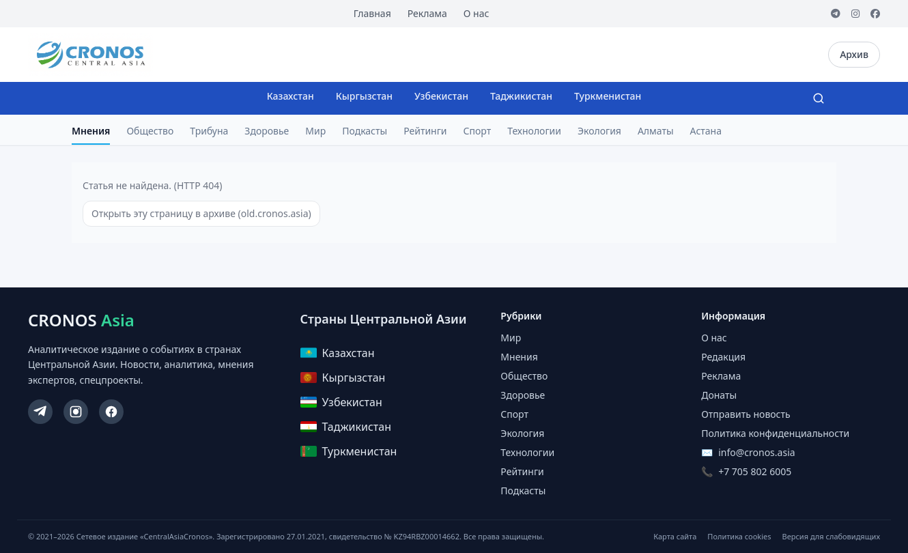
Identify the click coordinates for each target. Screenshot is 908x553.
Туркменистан (607, 95)
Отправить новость (745, 414)
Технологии (534, 130)
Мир (315, 130)
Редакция (723, 356)
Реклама (427, 13)
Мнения (91, 130)
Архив (854, 54)
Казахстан (290, 95)
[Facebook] (875, 13)
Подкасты (364, 130)
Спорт (478, 130)
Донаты (719, 394)
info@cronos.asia (756, 452)
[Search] (818, 98)
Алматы (656, 130)
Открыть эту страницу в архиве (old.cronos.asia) (201, 213)
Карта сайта (674, 536)
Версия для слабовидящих (831, 536)
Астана (706, 130)
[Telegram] (835, 13)
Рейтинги (424, 130)
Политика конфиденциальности (775, 433)
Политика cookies (739, 536)
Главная (372, 13)
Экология (599, 130)
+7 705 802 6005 (754, 471)
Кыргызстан (364, 95)
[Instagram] (855, 13)
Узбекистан (441, 95)
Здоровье (266, 130)
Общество (149, 130)
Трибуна (209, 130)
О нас (477, 13)
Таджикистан (521, 95)
